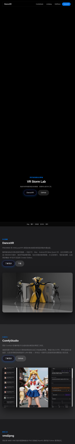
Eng (28, 224)
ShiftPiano (57, 4)
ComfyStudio (39, 4)
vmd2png (49, 4)
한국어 (42, 224)
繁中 (32, 224)
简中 (47, 224)
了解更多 (8, 263)
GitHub (43, 193)
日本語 (37, 224)
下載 (19, 263)
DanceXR (8, 4)
